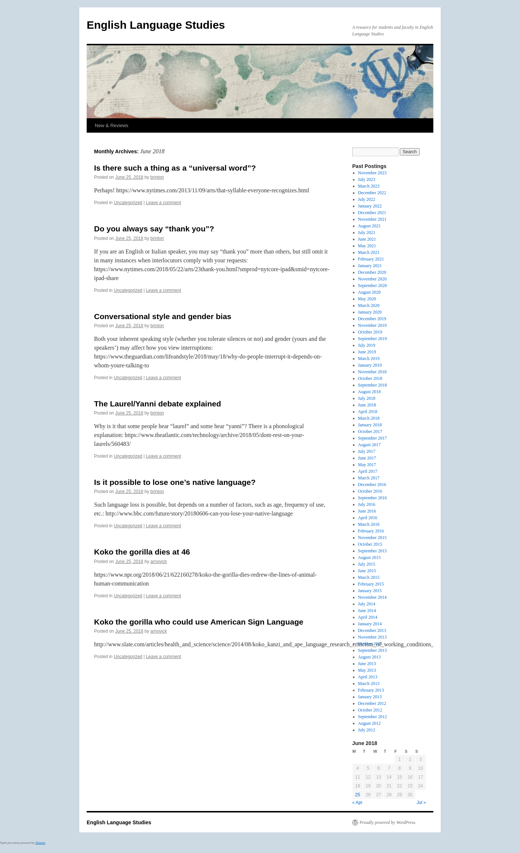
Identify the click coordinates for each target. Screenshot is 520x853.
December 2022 (372, 192)
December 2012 (372, 703)
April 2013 (367, 676)
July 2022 (366, 199)
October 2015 (370, 544)
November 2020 (372, 279)
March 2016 (368, 524)
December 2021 (372, 212)
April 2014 (367, 617)
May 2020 (367, 298)
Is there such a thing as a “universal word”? (175, 168)
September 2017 (372, 438)
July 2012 (366, 730)
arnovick (158, 561)
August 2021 (369, 225)
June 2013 (367, 663)
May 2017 (367, 464)
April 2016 (367, 517)
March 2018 (368, 418)
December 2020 (372, 272)
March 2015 (368, 577)
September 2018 (372, 385)
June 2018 (367, 405)
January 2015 (370, 590)
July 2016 (366, 504)
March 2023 (368, 186)
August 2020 (369, 292)
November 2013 (372, 637)
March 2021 (368, 252)
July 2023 (366, 179)
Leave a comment (163, 202)
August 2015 (369, 557)
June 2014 (367, 610)
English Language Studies (156, 25)
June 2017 (367, 458)
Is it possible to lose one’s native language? (175, 482)
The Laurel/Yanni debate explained (157, 403)
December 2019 (372, 318)
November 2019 (372, 325)
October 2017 (370, 431)
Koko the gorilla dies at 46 (142, 552)
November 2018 (372, 371)
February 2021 (371, 259)
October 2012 (370, 710)
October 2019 (370, 332)
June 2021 (367, 239)
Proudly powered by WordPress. (388, 822)
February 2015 (371, 584)
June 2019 (367, 351)
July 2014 (366, 603)
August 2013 (369, 657)
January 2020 (370, 312)
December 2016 (372, 484)
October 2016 (370, 491)
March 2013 (368, 683)
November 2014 (372, 597)
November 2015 (372, 537)
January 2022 (370, 206)
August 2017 (369, 444)
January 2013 (370, 696)
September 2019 (372, 338)
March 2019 (368, 358)
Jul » (421, 802)
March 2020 (368, 305)
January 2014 (370, 623)
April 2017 (367, 471)
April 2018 (367, 411)
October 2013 (370, 643)
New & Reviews (111, 125)
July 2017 (366, 451)
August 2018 (369, 391)
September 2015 (372, 550)
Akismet (40, 843)
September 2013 (372, 650)
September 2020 (372, 285)
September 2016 (372, 497)
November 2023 (372, 172)
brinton (157, 177)
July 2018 (366, 398)
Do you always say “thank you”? (154, 228)
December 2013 (372, 630)
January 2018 (370, 424)
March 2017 (368, 477)
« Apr (357, 802)
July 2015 (366, 564)
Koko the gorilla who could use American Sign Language (198, 622)
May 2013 (367, 670)
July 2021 (366, 232)
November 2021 (372, 219)
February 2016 (371, 531)
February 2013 (371, 690)
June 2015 (367, 570)
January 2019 (370, 365)
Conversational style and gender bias (162, 316)
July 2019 (366, 345)
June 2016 (367, 511)
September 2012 (372, 716)
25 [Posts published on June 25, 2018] (357, 794)
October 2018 (370, 378)
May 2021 (367, 245)
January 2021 (370, 265)
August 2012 (369, 723)
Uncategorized (128, 202)
